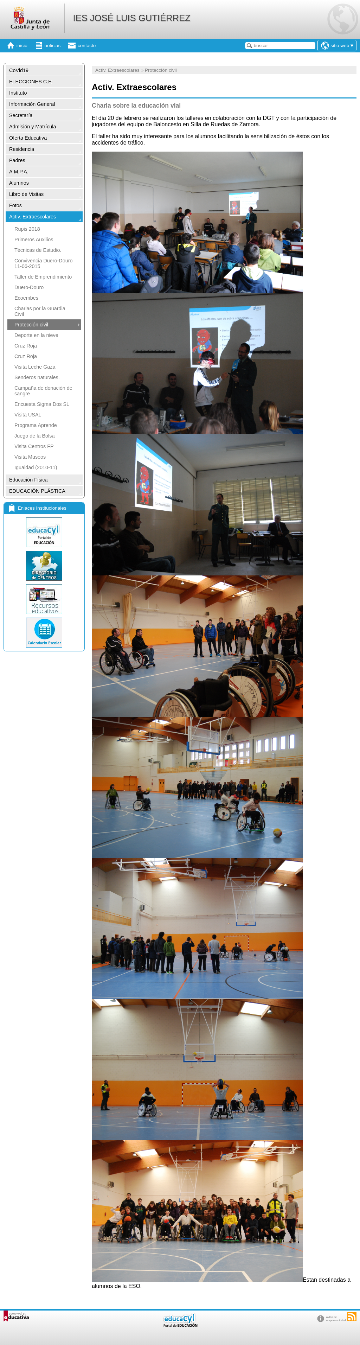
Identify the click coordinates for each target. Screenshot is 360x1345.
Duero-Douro (29, 287)
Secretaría (20, 115)
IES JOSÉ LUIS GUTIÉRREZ (131, 18)
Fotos (15, 205)
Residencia (21, 149)
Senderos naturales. (37, 377)
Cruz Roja (25, 346)
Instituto (18, 93)
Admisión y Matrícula (32, 126)
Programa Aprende (35, 425)
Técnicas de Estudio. (38, 250)
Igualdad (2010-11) (35, 467)
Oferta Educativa (28, 138)
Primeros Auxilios (33, 239)
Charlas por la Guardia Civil (39, 311)
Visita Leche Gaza (35, 367)
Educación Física (28, 480)
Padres (17, 160)
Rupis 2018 (27, 229)
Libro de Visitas (26, 194)
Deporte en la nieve (36, 335)
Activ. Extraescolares (32, 216)
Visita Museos (30, 457)
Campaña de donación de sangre (43, 390)
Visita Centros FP (34, 446)
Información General (32, 104)
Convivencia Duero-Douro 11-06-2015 (43, 263)
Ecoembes (26, 298)
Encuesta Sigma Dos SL (41, 404)
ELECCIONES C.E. (31, 81)
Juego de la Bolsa (34, 436)
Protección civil (31, 324)
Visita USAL (27, 414)
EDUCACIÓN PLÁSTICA (37, 491)
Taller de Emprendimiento (43, 277)
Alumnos (19, 183)
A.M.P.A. (18, 171)
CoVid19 (18, 70)
